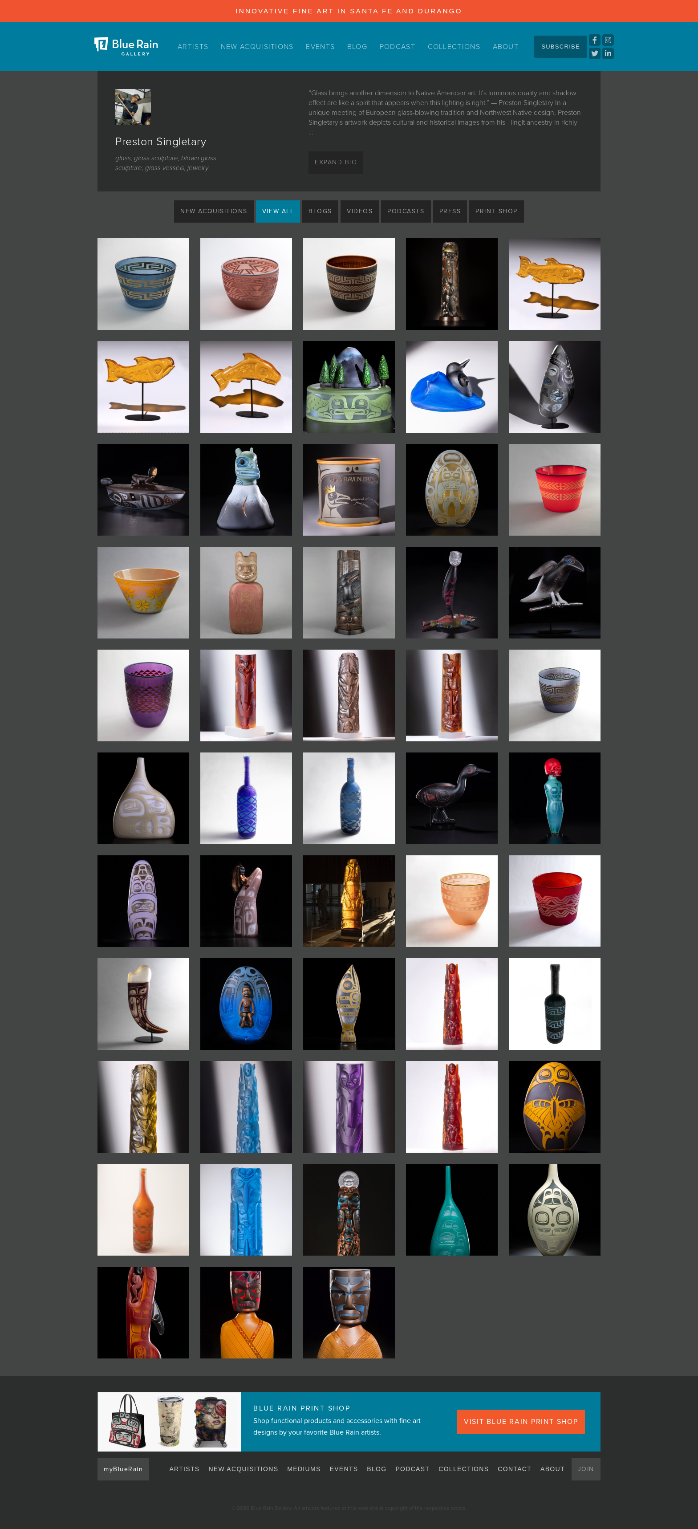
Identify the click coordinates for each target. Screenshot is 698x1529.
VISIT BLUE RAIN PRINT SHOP (525, 1421)
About (505, 46)
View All (275, 211)
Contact (515, 1468)
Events (324, 46)
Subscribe (560, 46)
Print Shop (504, 211)
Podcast (398, 46)
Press (454, 211)
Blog (359, 46)
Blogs (318, 211)
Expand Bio (337, 162)
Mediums (304, 1468)
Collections (454, 46)
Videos (359, 211)
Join (585, 1469)
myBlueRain (124, 1469)
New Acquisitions (259, 46)
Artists (194, 46)
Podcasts (408, 211)
